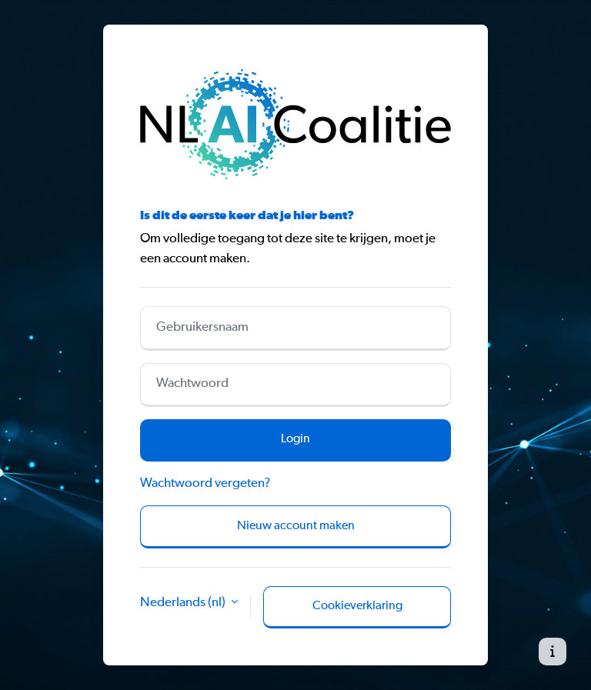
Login (295, 439)
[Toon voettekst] (552, 651)
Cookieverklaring (357, 606)
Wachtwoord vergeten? (205, 483)
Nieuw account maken (296, 526)
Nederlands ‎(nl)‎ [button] (184, 602)
